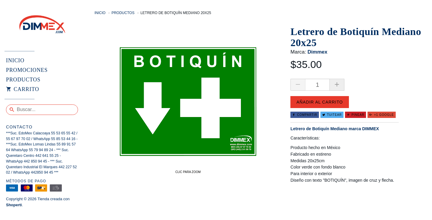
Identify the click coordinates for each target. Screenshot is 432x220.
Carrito (22, 89)
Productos (123, 13)
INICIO (15, 60)
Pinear (355, 114)
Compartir (304, 114)
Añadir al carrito (319, 102)
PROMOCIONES (27, 70)
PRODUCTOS (23, 80)
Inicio (100, 13)
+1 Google (381, 114)
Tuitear (332, 114)
